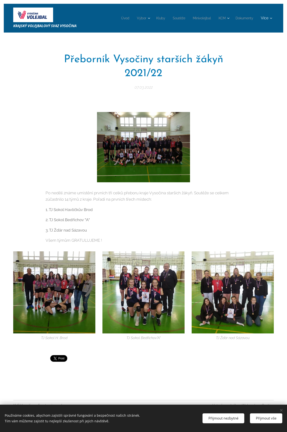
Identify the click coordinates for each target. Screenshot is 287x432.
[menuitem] (115, 18)
